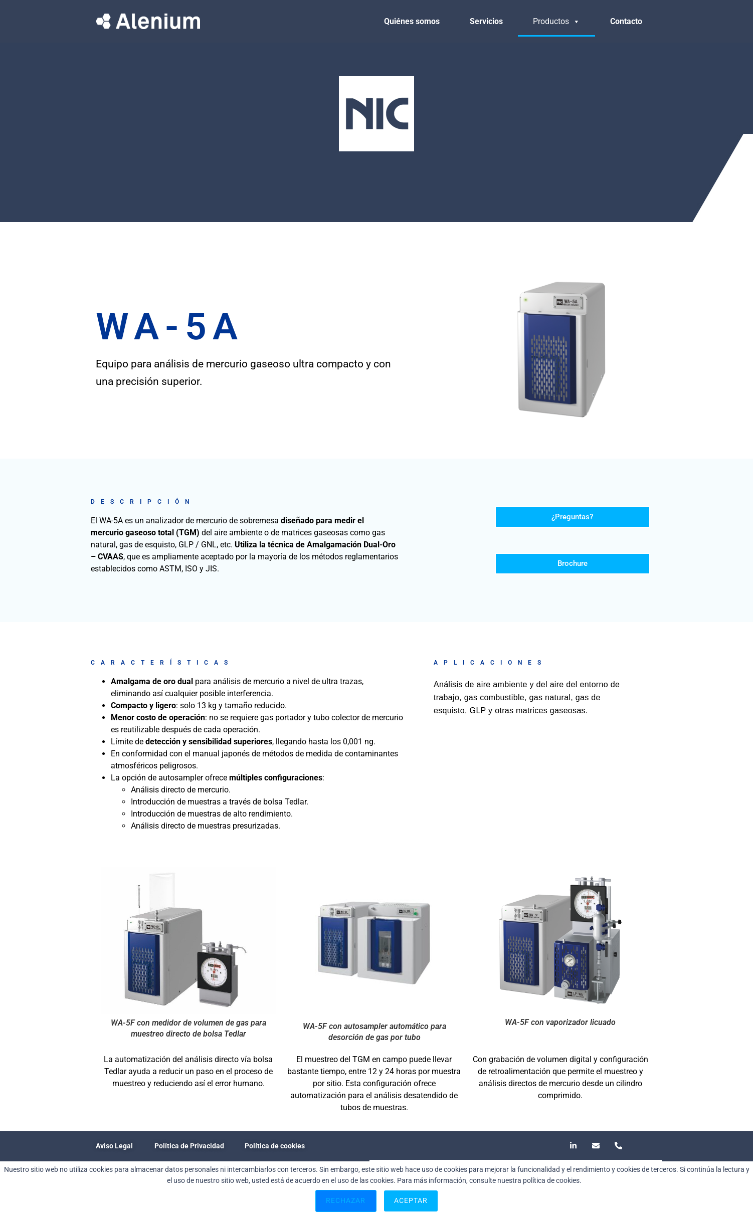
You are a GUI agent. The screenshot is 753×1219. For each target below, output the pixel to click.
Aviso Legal (114, 1146)
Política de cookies (275, 1146)
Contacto (626, 21)
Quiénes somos (412, 21)
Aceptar (411, 1200)
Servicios (486, 21)
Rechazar (346, 1200)
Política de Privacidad (189, 1146)
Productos (556, 22)
